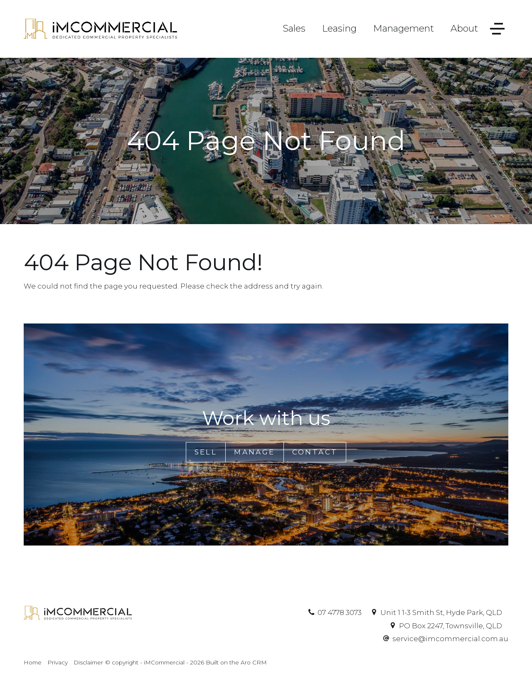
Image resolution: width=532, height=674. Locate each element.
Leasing (339, 28)
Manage (254, 452)
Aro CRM (254, 662)
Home (33, 662)
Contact (315, 452)
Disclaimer (88, 662)
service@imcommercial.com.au (450, 638)
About (464, 28)
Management (403, 28)
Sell (206, 452)
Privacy (57, 662)
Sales (294, 28)
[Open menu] (497, 28)
